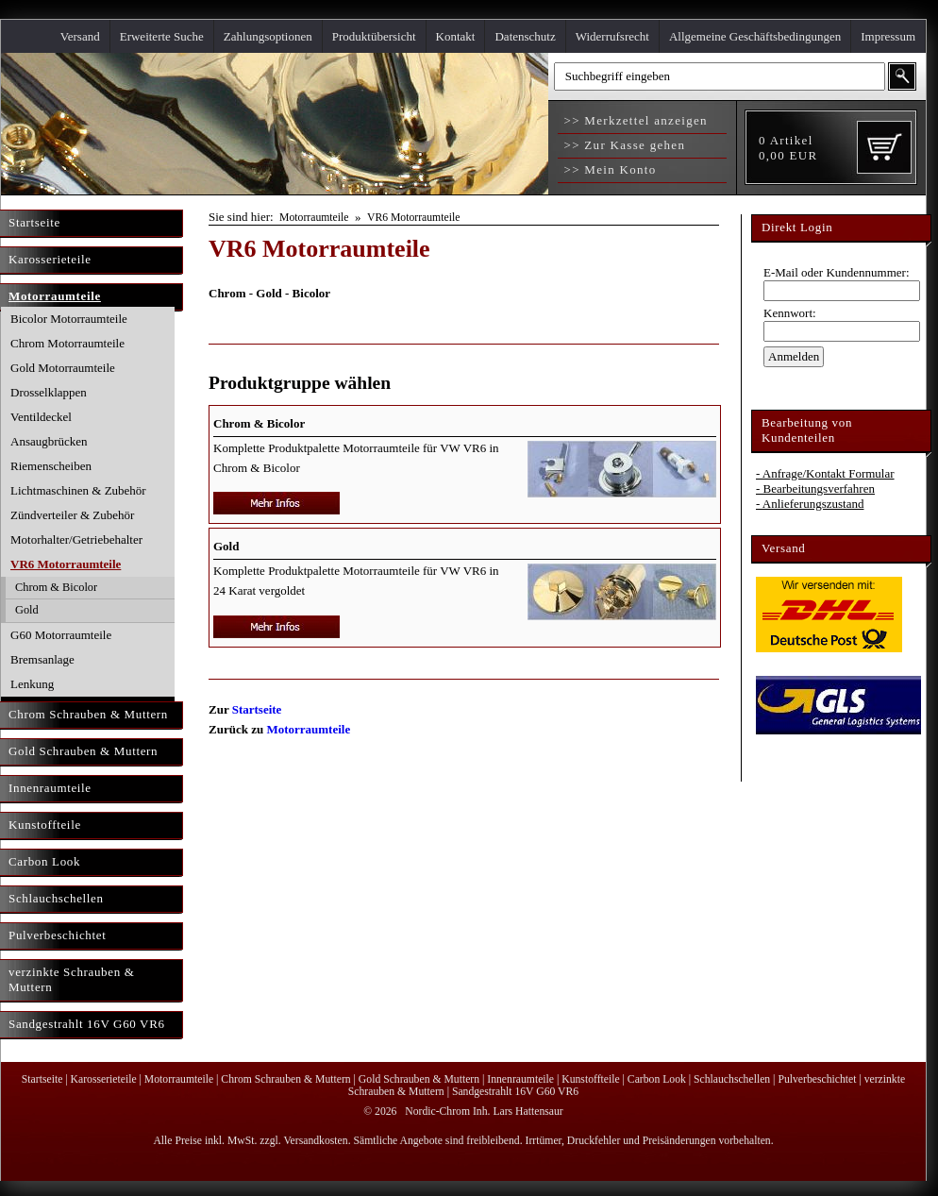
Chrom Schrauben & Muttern (285, 1079)
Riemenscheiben (51, 466)
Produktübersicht (374, 36)
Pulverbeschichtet (817, 1079)
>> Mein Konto (608, 169)
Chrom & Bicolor (56, 587)
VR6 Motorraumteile (65, 564)
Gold (27, 609)
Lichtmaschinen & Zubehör (78, 490)
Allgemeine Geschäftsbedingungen (755, 36)
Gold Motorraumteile (62, 368)
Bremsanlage (42, 659)
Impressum (888, 36)
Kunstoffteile (590, 1079)
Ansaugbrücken (49, 441)
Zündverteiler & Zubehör (72, 515)
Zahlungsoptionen (268, 36)
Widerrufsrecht (612, 36)
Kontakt (456, 36)
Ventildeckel (41, 417)
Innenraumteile (520, 1079)
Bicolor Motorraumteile (68, 319)
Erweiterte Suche (162, 36)
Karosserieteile (104, 1079)
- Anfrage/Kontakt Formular (825, 473)
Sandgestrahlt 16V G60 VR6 (515, 1092)
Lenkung (32, 684)
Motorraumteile (313, 217)
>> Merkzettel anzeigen (634, 120)
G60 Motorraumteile (60, 635)
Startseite (257, 709)
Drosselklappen (48, 392)
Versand (80, 36)
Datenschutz (524, 36)
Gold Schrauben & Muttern (419, 1079)
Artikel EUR (788, 147)
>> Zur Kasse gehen (622, 145)
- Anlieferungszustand (809, 504)
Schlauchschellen (732, 1079)
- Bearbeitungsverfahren (815, 488)
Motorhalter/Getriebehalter (76, 539)
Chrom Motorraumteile (67, 343)
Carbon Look (657, 1079)
